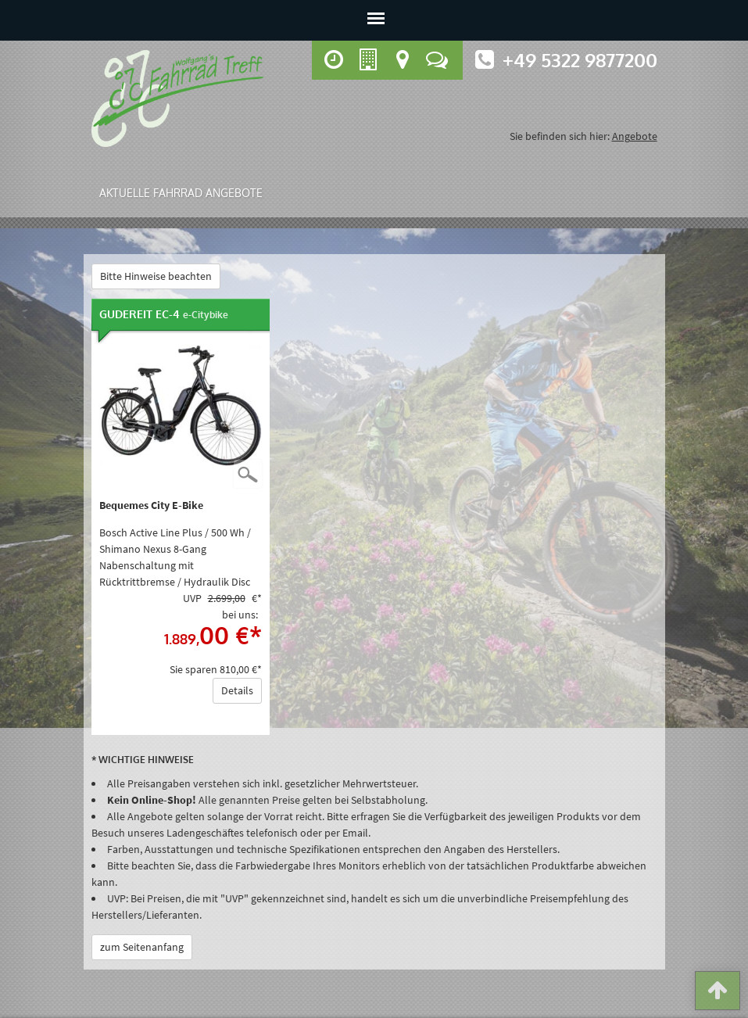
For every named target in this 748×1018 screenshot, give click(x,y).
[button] (717, 994)
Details (237, 690)
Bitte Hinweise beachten (156, 276)
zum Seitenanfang (142, 947)
